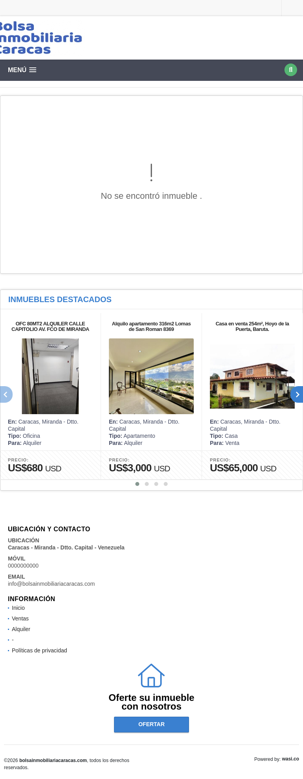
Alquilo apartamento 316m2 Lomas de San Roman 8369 (151, 326)
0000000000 (23, 565)
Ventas (20, 618)
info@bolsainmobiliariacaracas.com (51, 584)
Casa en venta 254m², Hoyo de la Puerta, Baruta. (252, 326)
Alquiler (21, 629)
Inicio (18, 608)
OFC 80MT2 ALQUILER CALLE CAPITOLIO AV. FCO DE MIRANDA (50, 326)
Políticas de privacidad (39, 650)
